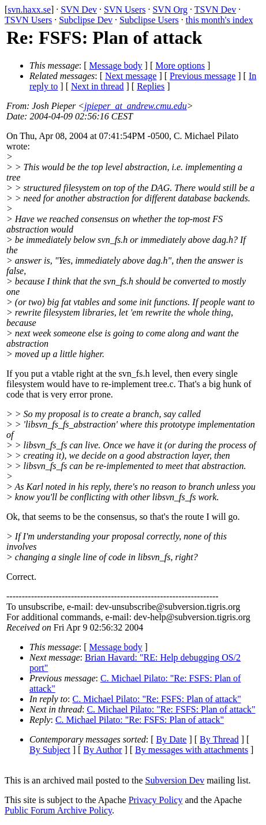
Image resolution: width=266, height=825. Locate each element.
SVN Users (124, 9)
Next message (130, 76)
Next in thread (97, 86)
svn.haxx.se (29, 9)
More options (180, 65)
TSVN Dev (215, 9)
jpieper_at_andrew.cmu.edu (135, 106)
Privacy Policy (156, 800)
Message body (116, 65)
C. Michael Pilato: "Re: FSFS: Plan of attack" (157, 699)
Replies (150, 86)
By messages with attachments (191, 750)
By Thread (219, 739)
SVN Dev (79, 9)
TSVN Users (28, 20)
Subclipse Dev (86, 20)
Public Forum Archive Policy (58, 810)
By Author (102, 750)
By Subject (49, 750)
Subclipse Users (149, 20)
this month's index (219, 20)
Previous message (202, 76)
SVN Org (170, 9)
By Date (171, 739)
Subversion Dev (175, 780)
